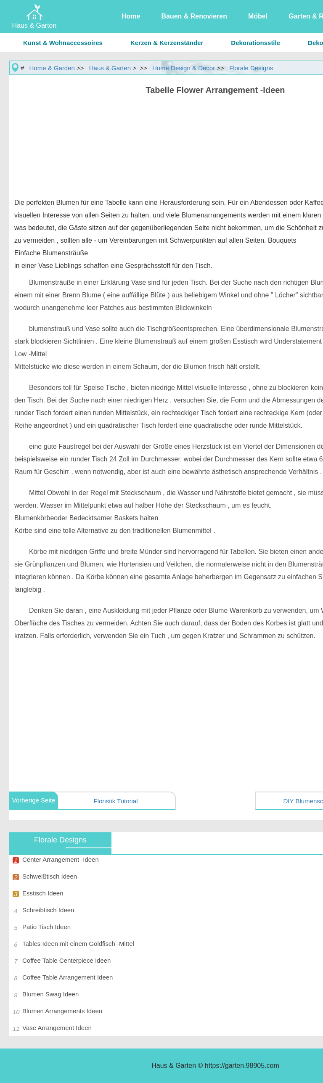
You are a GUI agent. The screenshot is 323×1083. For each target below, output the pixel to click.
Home (131, 16)
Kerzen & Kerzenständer (166, 42)
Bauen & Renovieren (194, 16)
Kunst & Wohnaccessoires (63, 42)
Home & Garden (52, 67)
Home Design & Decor (183, 67)
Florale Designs (251, 67)
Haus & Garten (110, 67)
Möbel (257, 16)
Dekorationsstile (255, 42)
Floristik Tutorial (115, 801)
